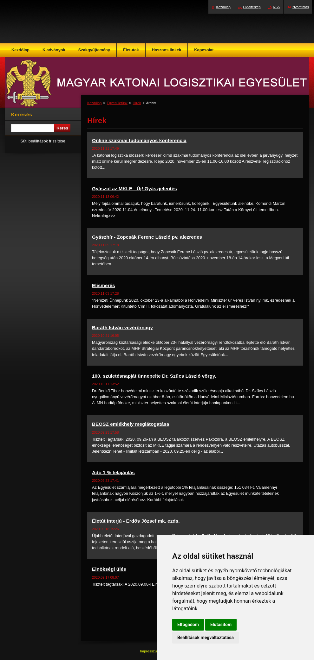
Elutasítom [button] (221, 624)
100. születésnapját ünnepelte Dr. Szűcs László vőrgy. (154, 376)
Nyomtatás (300, 7)
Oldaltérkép (252, 7)
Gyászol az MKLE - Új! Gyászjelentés (134, 188)
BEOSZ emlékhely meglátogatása (130, 424)
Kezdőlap (94, 103)
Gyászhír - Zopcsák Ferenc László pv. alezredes (147, 237)
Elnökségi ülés (109, 569)
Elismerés (103, 285)
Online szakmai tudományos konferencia (139, 140)
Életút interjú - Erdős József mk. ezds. (136, 521)
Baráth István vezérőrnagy (122, 327)
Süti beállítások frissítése (42, 141)
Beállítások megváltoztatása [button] (205, 637)
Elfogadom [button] (188, 624)
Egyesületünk (117, 103)
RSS (276, 7)
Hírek (137, 103)
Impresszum (150, 651)
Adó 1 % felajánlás (113, 472)
